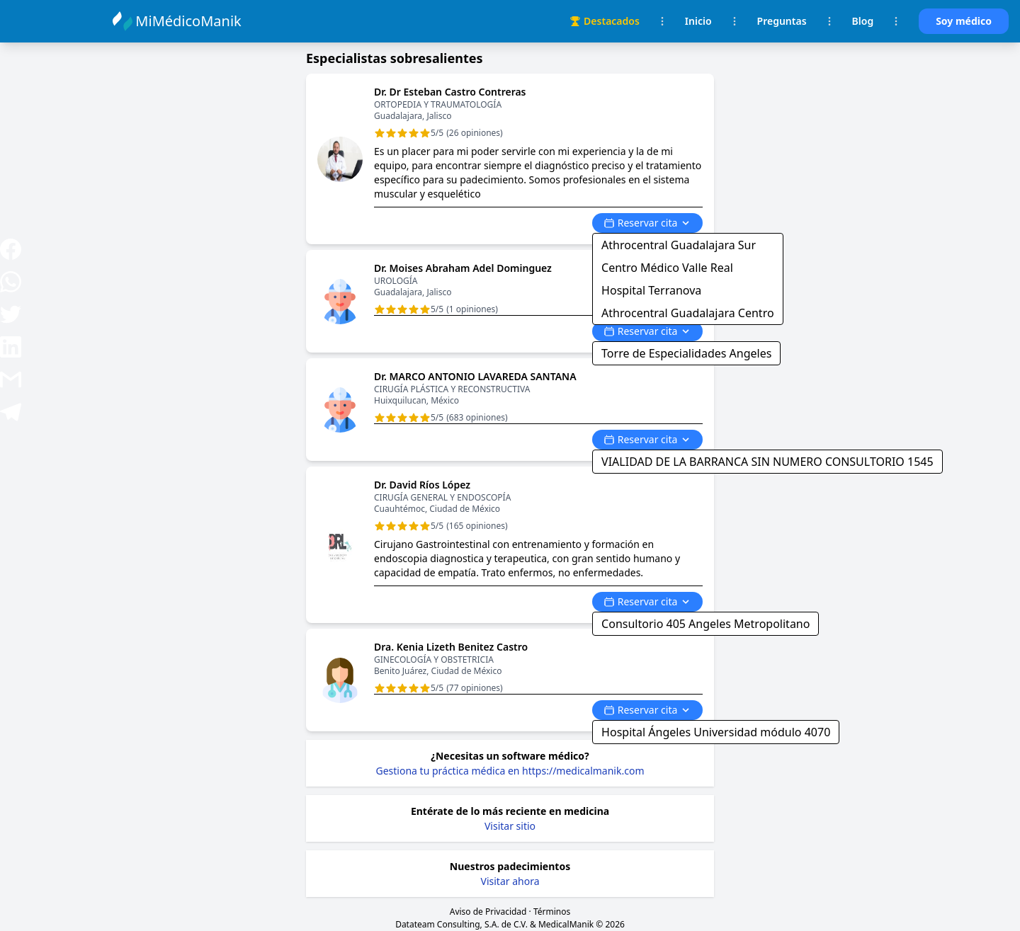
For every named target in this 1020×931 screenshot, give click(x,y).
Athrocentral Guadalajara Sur (678, 245)
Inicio (698, 21)
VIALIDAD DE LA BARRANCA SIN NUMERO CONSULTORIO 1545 (767, 461)
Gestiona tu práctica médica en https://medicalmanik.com (510, 770)
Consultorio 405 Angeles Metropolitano (705, 624)
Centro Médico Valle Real (667, 267)
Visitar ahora (510, 881)
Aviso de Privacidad (488, 912)
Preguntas (782, 21)
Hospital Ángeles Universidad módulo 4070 (715, 732)
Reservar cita (647, 222)
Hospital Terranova (651, 290)
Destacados (605, 21)
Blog (863, 21)
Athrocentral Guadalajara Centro (687, 313)
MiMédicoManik (190, 20)
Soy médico (964, 21)
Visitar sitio (510, 826)
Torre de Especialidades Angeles (686, 353)
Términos (551, 912)
